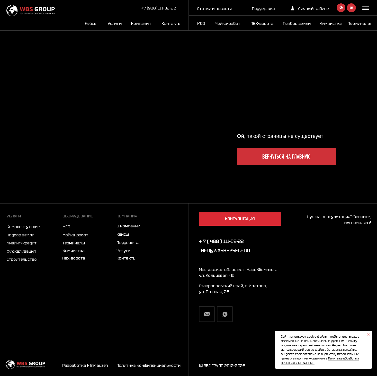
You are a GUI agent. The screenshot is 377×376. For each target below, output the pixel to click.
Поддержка (263, 8)
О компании (128, 226)
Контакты (171, 23)
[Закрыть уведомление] (368, 334)
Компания (141, 23)
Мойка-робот (227, 23)
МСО (201, 23)
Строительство (22, 259)
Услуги (115, 23)
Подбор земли (20, 235)
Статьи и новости (214, 8)
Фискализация (21, 251)
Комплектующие (23, 226)
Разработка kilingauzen (85, 365)
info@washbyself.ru (224, 250)
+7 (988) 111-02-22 (158, 8)
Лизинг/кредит (21, 243)
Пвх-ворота (73, 258)
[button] (366, 8)
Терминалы (359, 23)
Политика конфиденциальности (148, 365)
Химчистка (331, 23)
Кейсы (91, 23)
